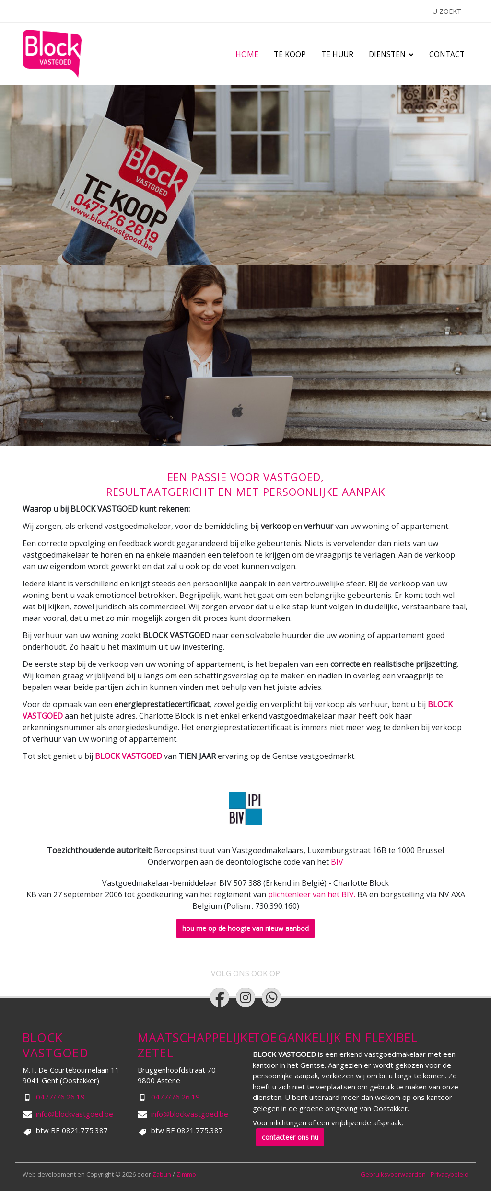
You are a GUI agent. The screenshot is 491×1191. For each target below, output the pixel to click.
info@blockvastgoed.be (74, 1114)
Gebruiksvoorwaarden (394, 1174)
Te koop (290, 54)
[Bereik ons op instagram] (245, 997)
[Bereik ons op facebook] (219, 997)
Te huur (337, 54)
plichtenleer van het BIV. (311, 894)
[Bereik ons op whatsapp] (271, 997)
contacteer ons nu (290, 1137)
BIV (337, 862)
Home (246, 54)
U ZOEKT (447, 11)
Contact (447, 54)
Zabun (161, 1174)
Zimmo (186, 1174)
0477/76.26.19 (60, 1096)
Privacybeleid (449, 1174)
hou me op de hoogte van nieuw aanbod (245, 928)
